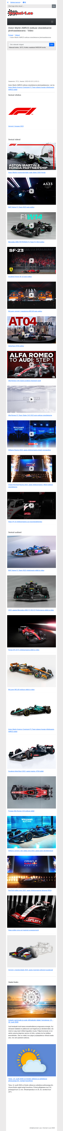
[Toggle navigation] (52, 22)
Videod (17, 35)
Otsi (54, 6)
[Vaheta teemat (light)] (14, 2)
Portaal (10, 35)
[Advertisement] (31, 1111)
